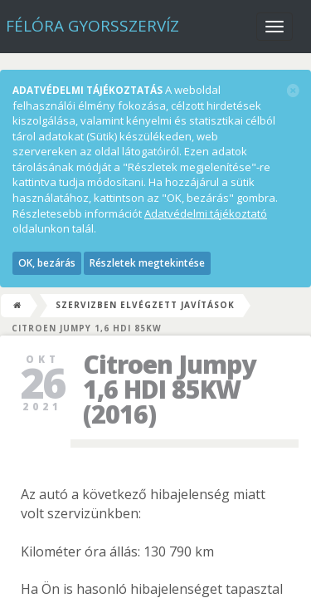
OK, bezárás (46, 263)
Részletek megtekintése (147, 263)
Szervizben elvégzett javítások (145, 305)
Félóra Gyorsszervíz (92, 26)
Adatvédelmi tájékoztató (205, 213)
